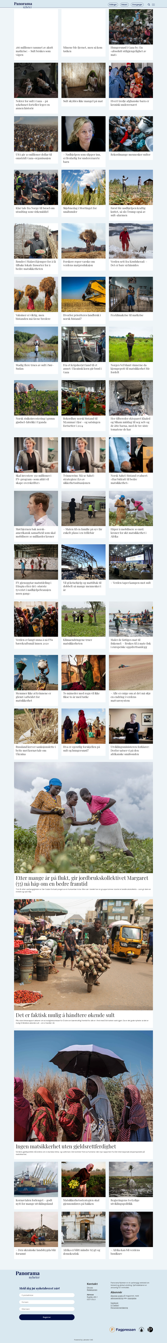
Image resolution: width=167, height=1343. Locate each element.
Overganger (137, 4)
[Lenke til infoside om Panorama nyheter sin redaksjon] (92, 1291)
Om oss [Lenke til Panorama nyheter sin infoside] (90, 1287)
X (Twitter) (115, 1305)
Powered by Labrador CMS (83, 1340)
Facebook (114, 1303)
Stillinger (113, 4)
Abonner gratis (117, 1296)
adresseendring (117, 1298)
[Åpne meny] (153, 4)
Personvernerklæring (119, 1308)
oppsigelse (132, 1298)
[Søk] (149, 4)
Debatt (124, 4)
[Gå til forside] (23, 4)
